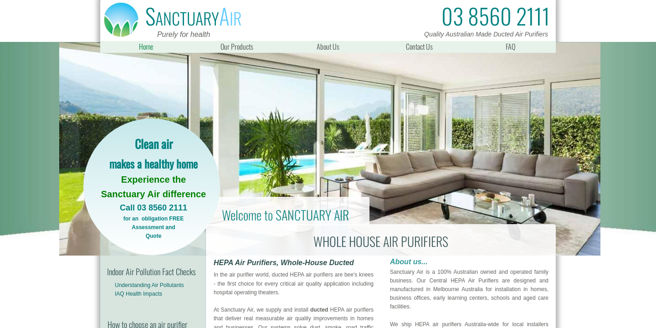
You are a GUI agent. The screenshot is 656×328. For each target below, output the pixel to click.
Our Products (236, 46)
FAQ (510, 46)
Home (146, 46)
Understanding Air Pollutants (149, 285)
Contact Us (419, 46)
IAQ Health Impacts (138, 294)
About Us (328, 46)
